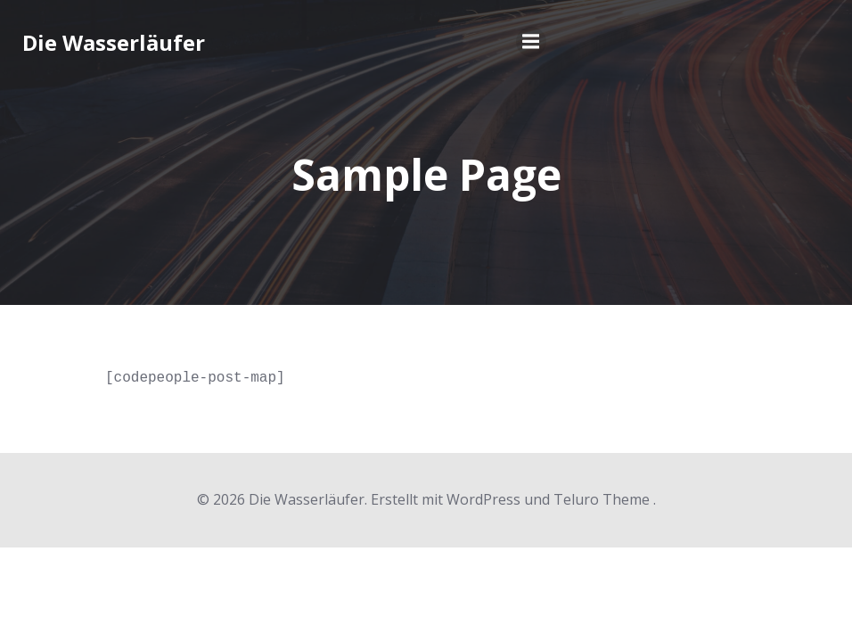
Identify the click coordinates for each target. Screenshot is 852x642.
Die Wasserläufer (113, 42)
